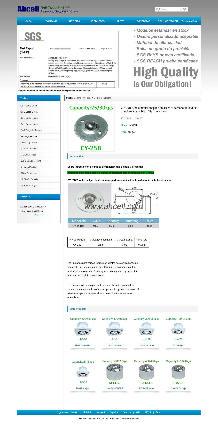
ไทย (158, 412)
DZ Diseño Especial (29, 179)
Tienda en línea (190, 21)
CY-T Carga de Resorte (31, 130)
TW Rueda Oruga (28, 185)
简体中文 (87, 412)
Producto (87, 98)
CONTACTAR (143, 21)
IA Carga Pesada (28, 149)
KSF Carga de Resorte (30, 161)
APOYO (120, 21)
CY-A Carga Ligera (28, 106)
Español (114, 412)
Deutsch (127, 412)
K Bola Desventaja (28, 173)
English (74, 412)
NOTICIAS (74, 21)
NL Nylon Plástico (28, 167)
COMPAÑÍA (52, 21)
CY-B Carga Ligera (28, 112)
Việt (138, 412)
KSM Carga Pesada (29, 142)
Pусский (101, 412)
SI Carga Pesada (28, 155)
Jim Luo (38, 215)
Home (78, 98)
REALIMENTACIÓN (168, 21)
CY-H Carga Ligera (29, 124)
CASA (28, 21)
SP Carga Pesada (28, 136)
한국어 (148, 412)
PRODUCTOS (97, 21)
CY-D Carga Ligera (29, 118)
